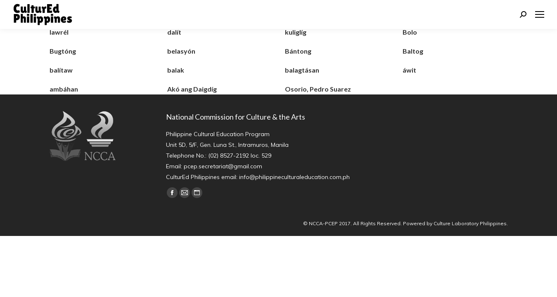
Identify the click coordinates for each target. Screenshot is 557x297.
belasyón (181, 51)
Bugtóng (63, 51)
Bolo (410, 32)
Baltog (413, 51)
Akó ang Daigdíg (192, 89)
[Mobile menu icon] (540, 14)
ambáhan (64, 89)
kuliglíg (295, 32)
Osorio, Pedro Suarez (318, 89)
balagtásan (302, 70)
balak (175, 70)
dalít (174, 32)
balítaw (61, 70)
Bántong (298, 51)
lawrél (59, 32)
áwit (409, 70)
